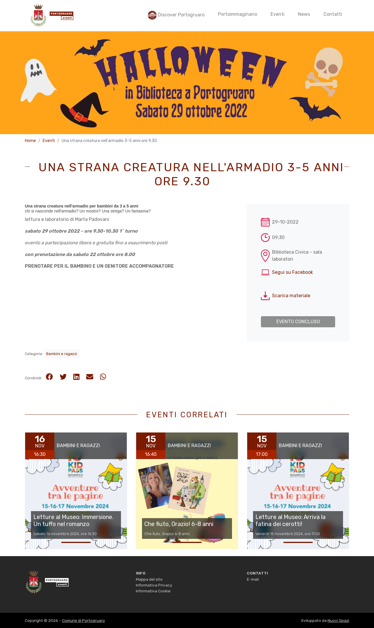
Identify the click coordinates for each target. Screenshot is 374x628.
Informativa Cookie (153, 591)
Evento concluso (298, 321)
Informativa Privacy (154, 585)
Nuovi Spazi (338, 620)
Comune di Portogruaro (83, 620)
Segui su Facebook (292, 272)
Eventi (49, 140)
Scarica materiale (291, 295)
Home (30, 140)
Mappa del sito (149, 579)
